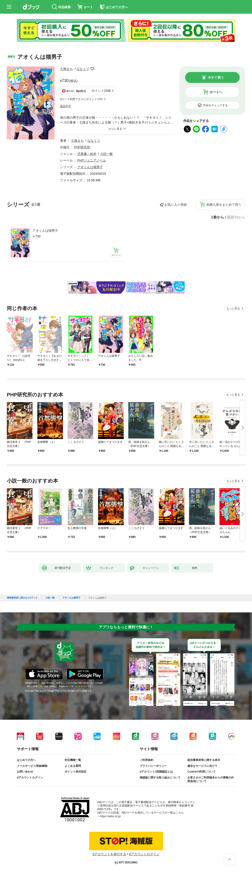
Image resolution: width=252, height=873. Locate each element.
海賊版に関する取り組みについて (160, 777)
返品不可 (65, 106)
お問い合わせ (25, 771)
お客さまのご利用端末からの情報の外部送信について (210, 779)
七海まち (66, 69)
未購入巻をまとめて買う (223, 204)
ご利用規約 (146, 760)
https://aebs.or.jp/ (110, 816)
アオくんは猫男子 (45, 230)
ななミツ (82, 69)
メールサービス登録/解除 (32, 766)
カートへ (215, 92)
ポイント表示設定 (75, 771)
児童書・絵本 (86, 154)
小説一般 (106, 154)
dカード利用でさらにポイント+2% (81, 99)
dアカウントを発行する (109, 854)
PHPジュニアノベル (91, 160)
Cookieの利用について (201, 771)
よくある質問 (73, 766)
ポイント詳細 (101, 90)
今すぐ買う (216, 77)
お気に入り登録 (175, 204)
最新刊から (236, 217)
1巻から (217, 217)
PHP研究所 (82, 147)
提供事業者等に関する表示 (203, 760)
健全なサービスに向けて (202, 766)
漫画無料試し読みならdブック (22, 598)
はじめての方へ (26, 760)
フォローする (92, 69)
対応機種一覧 (73, 760)
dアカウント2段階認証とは (156, 771)
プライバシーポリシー (153, 766)
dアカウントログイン (30, 777)
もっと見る (233, 308)
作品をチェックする (215, 105)
